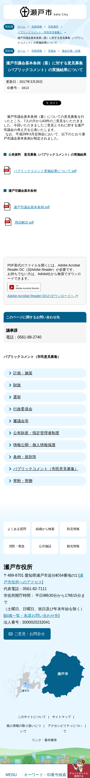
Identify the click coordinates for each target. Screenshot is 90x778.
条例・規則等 (24, 457)
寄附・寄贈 (22, 481)
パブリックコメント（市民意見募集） (40, 32)
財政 (17, 385)
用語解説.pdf (24, 222)
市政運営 (53, 26)
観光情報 (73, 546)
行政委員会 (22, 409)
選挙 (17, 397)
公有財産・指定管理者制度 (36, 433)
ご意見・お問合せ (29, 634)
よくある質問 (16, 529)
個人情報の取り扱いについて (23, 728)
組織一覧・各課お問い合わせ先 (31, 616)
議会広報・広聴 (71, 50)
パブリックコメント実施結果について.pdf (45, 171)
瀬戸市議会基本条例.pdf (31, 207)
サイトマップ (61, 717)
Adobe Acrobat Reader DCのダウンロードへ (43, 296)
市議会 (52, 50)
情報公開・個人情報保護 (34, 445)
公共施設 (45, 546)
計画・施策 (22, 373)
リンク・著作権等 (44, 740)
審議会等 (21, 421)
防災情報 (73, 529)
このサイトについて (32, 717)
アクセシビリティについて (65, 728)
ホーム (21, 26)
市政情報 (36, 26)
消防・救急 (16, 546)
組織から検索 (45, 529)
